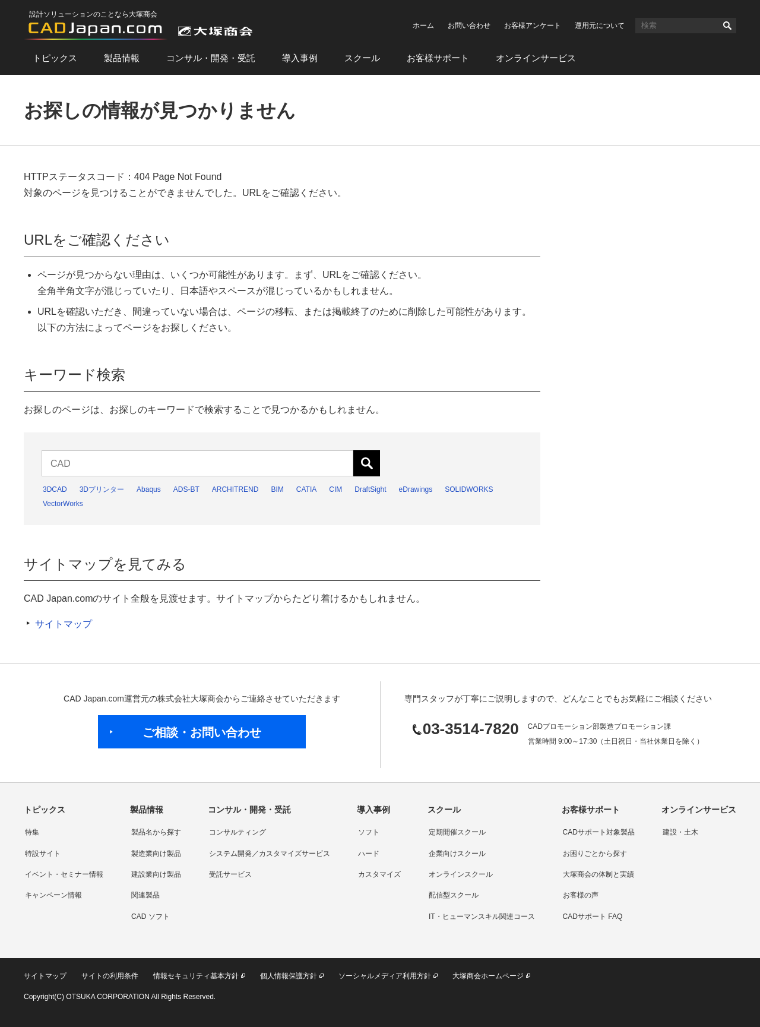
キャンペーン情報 (53, 895)
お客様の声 (580, 895)
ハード (368, 853)
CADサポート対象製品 (599, 832)
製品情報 (122, 58)
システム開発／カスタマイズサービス (269, 853)
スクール (362, 58)
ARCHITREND (235, 489)
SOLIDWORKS (469, 489)
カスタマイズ (379, 874)
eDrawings (416, 489)
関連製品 (145, 895)
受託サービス (230, 874)
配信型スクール (454, 895)
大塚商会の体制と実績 (598, 874)
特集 (32, 832)
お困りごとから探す (595, 853)
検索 (727, 25)
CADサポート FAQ (593, 916)
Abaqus (149, 489)
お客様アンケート (532, 25)
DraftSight (370, 489)
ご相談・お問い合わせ (201, 732)
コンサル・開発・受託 (210, 58)
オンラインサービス (536, 58)
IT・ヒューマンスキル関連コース (482, 916)
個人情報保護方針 (288, 976)
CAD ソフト (150, 916)
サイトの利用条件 (109, 976)
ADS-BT (186, 489)
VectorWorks (63, 503)
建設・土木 (680, 832)
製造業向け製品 (156, 853)
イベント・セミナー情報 (64, 874)
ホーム (423, 25)
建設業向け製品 (156, 874)
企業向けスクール (457, 853)
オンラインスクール (461, 874)
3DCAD (55, 489)
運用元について (600, 25)
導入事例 (300, 58)
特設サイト (43, 853)
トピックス (55, 58)
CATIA (306, 489)
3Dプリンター (102, 489)
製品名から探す (156, 832)
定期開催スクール (457, 832)
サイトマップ (63, 624)
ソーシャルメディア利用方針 (384, 976)
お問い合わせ (469, 25)
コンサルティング (237, 832)
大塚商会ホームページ (488, 976)
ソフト (368, 832)
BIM (277, 489)
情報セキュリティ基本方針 (196, 976)
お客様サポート (438, 58)
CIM (335, 489)
